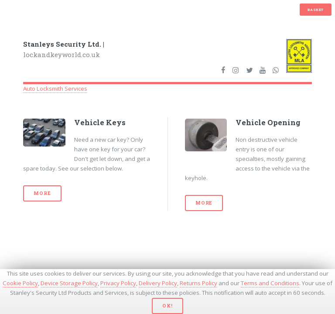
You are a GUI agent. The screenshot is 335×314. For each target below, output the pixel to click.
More (42, 193)
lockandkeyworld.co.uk (63, 49)
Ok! (167, 306)
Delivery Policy (158, 283)
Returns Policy (198, 283)
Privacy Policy (118, 283)
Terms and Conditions (270, 283)
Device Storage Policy (69, 283)
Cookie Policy (20, 283)
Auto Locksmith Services (55, 88)
